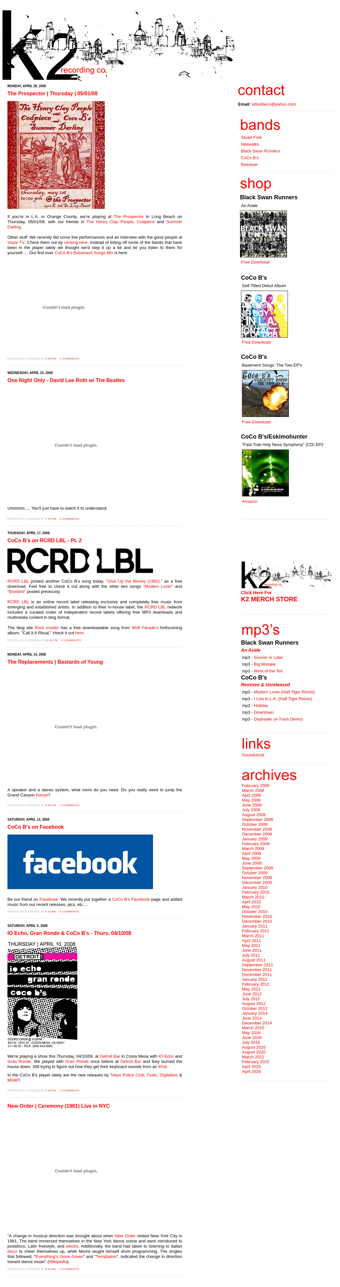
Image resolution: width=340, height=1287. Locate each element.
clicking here (76, 242)
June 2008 (252, 805)
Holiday (261, 705)
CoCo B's (250, 157)
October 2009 (255, 872)
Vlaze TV (16, 242)
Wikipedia (58, 1261)
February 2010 (255, 892)
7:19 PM (50, 518)
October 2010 (255, 911)
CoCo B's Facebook (131, 899)
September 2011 (257, 964)
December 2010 (257, 921)
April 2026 (251, 1071)
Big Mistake (265, 664)
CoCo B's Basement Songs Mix (84, 252)
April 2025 (251, 1066)
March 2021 (253, 1056)
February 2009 (255, 843)
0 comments (69, 358)
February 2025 (255, 1061)
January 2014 (255, 1013)
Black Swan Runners (260, 151)
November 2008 (257, 829)
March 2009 (253, 848)
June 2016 (252, 1037)
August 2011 (254, 960)
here (79, 632)
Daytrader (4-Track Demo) (278, 719)
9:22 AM (50, 911)
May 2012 (251, 989)
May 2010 (251, 906)
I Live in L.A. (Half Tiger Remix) (283, 698)
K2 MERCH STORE (269, 599)
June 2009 (252, 863)
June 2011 (252, 950)
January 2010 (255, 887)
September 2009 (257, 868)
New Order (125, 1235)
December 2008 (257, 834)
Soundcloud (253, 754)
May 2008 (251, 800)
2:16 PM (50, 1090)
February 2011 (255, 931)
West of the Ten (268, 671)
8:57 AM (50, 1269)
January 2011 (255, 926)
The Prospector (129, 216)
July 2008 (251, 809)
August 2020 (254, 1052)
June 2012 (252, 993)
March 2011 (253, 935)
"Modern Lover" (158, 586)
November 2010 (257, 916)
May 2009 (251, 858)
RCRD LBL (18, 581)
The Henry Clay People (110, 221)
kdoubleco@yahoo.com (274, 104)
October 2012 (255, 1008)
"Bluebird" (16, 591)
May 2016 (251, 1032)
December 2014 (257, 1023)
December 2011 (257, 974)
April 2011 (251, 940)
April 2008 (251, 795)
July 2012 (251, 998)
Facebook (48, 899)
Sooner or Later (268, 657)
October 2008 (255, 824)
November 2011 (257, 969)
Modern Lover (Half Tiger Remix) (284, 692)
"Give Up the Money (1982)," (134, 581)
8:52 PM (50, 805)
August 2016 (254, 1047)
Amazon (250, 501)
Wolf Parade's (145, 627)
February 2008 (255, 785)
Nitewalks (250, 144)
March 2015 (253, 1027)
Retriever (249, 164)
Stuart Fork (251, 137)
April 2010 (251, 901)
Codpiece (146, 221)
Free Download (255, 262)
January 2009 (255, 838)
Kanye (42, 795)
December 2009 (257, 882)
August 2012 (254, 1003)
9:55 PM (50, 358)
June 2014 (252, 1018)
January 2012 (255, 979)
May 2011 (251, 945)
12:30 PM (51, 640)
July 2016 (251, 1042)
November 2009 (257, 877)
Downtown (264, 712)
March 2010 (253, 897)
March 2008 (253, 790)
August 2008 (254, 814)
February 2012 (255, 984)
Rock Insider (47, 627)
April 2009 (251, 853)
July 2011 (251, 955)
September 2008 (257, 819)
